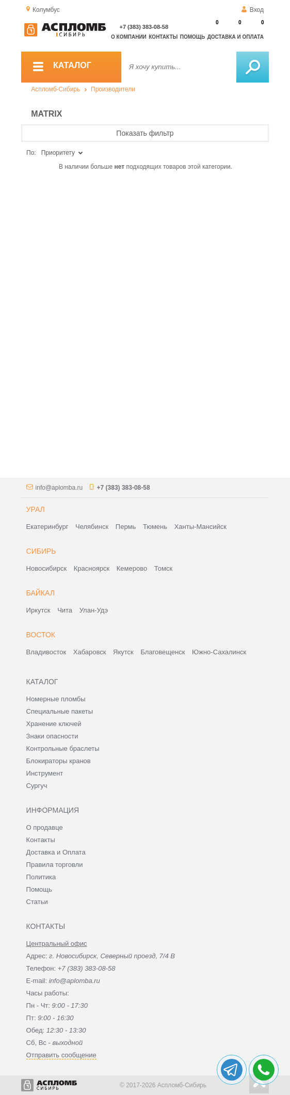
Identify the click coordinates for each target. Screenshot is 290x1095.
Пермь (126, 526)
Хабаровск (89, 652)
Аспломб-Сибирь (55, 89)
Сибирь (41, 551)
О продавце (44, 827)
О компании (129, 37)
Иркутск (38, 610)
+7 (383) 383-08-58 (144, 27)
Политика (41, 877)
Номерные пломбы (56, 699)
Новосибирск (46, 568)
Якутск (123, 652)
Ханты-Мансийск (200, 526)
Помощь (192, 37)
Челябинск (91, 526)
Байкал (40, 593)
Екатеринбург (47, 526)
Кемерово (132, 568)
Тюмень (155, 526)
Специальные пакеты (59, 711)
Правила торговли (54, 864)
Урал (35, 509)
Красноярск (91, 568)
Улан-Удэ (93, 610)
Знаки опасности (52, 736)
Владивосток (46, 652)
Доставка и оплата (235, 37)
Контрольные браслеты (63, 748)
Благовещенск (162, 652)
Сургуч (36, 786)
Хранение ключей (54, 724)
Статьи (37, 902)
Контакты (163, 37)
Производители (113, 89)
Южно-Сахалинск (219, 652)
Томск (163, 568)
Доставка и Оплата (56, 852)
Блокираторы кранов (58, 761)
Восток (40, 635)
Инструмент (44, 773)
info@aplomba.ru (59, 487)
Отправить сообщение (61, 1055)
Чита (64, 610)
